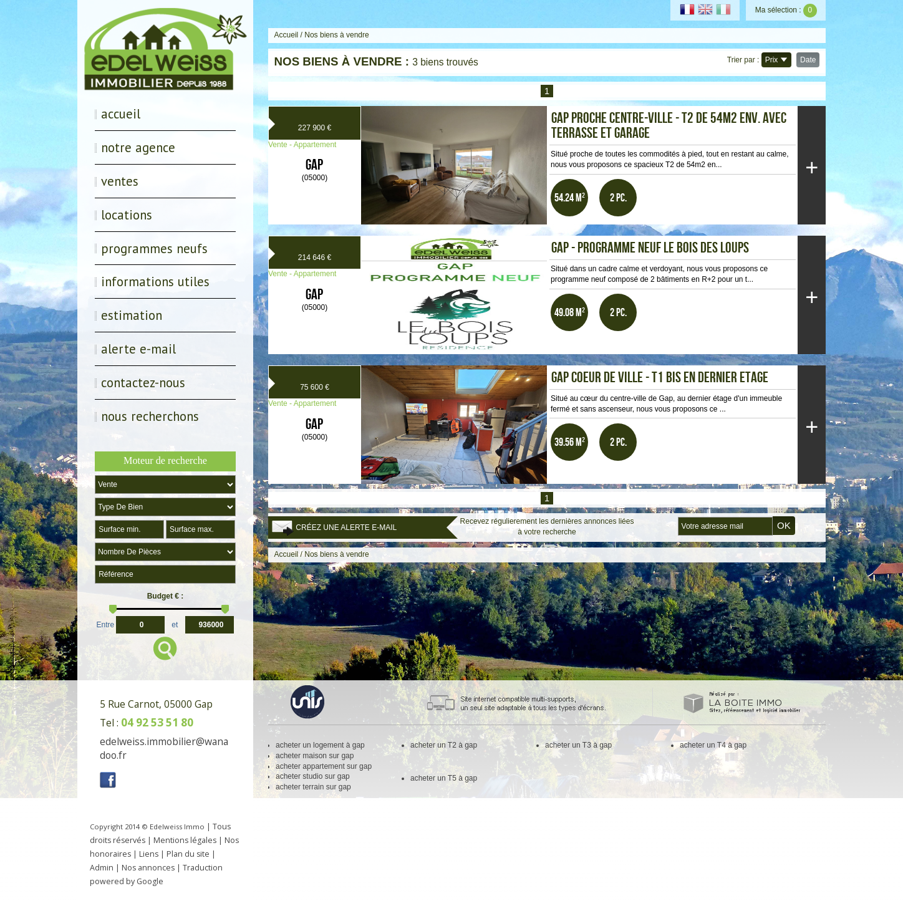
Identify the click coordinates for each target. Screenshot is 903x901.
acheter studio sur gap (313, 776)
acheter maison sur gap (315, 755)
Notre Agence (138, 147)
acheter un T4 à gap (713, 745)
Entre (106, 623)
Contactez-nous (143, 382)
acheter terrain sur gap (313, 787)
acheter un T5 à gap (443, 778)
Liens (148, 854)
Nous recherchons (150, 416)
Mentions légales (184, 840)
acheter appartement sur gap (324, 766)
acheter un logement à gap (320, 745)
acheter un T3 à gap (578, 745)
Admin (101, 867)
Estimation (131, 315)
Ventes (119, 181)
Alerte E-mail (138, 348)
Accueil (120, 113)
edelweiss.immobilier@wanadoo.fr (164, 748)
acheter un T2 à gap (443, 745)
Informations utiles (155, 281)
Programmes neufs (154, 248)
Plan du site (188, 854)
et (174, 623)
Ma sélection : (786, 10)
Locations (126, 214)
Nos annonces (148, 867)
